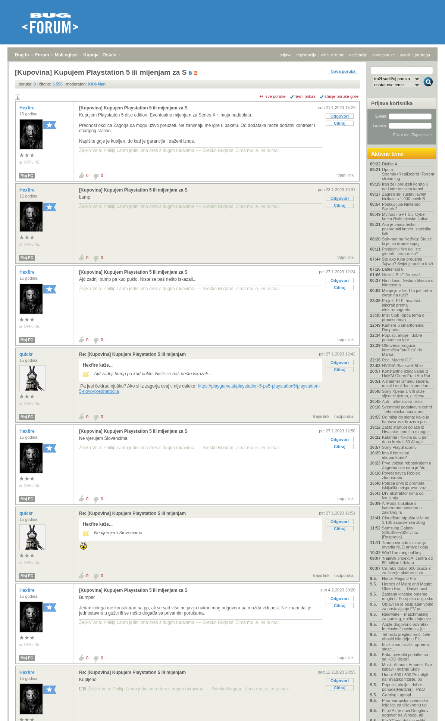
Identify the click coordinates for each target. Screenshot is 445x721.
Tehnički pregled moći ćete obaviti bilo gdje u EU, (406, 636)
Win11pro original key (402, 552)
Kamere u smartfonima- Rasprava (403, 327)
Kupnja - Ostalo (100, 55)
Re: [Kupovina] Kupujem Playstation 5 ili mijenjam (132, 354)
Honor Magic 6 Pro (399, 578)
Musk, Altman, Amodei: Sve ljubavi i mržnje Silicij (407, 666)
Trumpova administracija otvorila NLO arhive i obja (405, 544)
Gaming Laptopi (396, 695)
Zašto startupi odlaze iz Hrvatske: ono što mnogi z (405, 429)
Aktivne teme (387, 154)
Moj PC (27, 176)
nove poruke (383, 55)
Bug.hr (22, 55)
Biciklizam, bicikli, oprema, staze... (406, 646)
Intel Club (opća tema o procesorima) (403, 317)
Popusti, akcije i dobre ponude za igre (402, 337)
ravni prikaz (305, 96)
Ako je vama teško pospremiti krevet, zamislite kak (407, 229)
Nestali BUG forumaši (402, 275)
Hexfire (27, 108)
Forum (42, 55)
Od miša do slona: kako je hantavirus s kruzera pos (405, 419)
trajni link (346, 175)
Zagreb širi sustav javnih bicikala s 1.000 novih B (404, 196)
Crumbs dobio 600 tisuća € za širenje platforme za (406, 570)
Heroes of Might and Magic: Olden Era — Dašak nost (407, 586)
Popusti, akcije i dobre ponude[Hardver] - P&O (403, 687)
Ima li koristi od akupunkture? (395, 455)
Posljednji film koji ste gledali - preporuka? (401, 251)
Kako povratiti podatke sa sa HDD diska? (405, 656)
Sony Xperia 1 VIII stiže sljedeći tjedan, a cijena (403, 393)
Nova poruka (342, 71)
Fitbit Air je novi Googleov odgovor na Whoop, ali (405, 712)
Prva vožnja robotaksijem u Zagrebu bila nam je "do (406, 465)
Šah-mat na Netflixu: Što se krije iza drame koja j (407, 241)
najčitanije (358, 55)
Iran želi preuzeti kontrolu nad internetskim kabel (405, 186)
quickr (26, 354)
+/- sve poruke (273, 96)
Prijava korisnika (392, 103)
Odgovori (339, 116)
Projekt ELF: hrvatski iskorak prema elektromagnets (401, 305)
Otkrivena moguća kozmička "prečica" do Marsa (402, 350)
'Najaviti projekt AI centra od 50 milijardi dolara (407, 560)
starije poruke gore (341, 96)
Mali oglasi (66, 55)
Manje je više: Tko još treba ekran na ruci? (407, 292)
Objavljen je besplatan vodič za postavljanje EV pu (407, 606)
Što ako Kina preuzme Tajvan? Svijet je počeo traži (407, 261)
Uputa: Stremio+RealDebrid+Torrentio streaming (407, 174)
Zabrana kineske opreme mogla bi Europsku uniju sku (407, 596)
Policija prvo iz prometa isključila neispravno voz (404, 485)
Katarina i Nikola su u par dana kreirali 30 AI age (405, 439)
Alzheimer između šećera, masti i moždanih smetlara (406, 383)
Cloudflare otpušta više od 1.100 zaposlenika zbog (405, 520)
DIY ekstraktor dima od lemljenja (403, 495)
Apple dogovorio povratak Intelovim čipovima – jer (405, 626)
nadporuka (344, 416)
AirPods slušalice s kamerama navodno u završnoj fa (402, 508)
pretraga (422, 55)
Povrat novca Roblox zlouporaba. (401, 475)
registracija (306, 55)
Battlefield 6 (392, 269)
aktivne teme (332, 55)
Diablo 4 (389, 164)
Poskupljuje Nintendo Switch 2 (401, 206)
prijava (285, 55)
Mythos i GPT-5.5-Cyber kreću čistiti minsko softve (405, 216)
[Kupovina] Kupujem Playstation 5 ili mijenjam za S (133, 108)
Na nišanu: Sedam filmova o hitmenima (407, 282)
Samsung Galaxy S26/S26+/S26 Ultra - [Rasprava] (401, 532)
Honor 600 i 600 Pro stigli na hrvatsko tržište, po (405, 676)
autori (405, 55)
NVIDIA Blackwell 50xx (402, 365)
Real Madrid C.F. (397, 360)
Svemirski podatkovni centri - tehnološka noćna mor (407, 409)
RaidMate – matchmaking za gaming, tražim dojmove (406, 616)
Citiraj (339, 123)
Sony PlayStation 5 (399, 447)
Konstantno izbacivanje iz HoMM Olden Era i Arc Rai (406, 373)
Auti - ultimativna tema (402, 401)
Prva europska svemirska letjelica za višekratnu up (405, 702)
